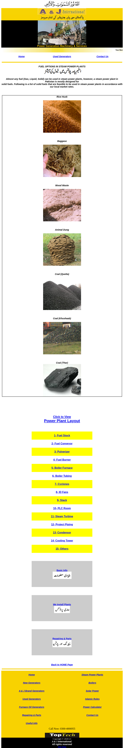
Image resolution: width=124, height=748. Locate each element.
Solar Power (92, 691)
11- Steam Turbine (62, 516)
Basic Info (62, 570)
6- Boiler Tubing (62, 476)
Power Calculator (92, 707)
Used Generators (62, 56)
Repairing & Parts (61, 638)
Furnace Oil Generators (31, 707)
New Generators (31, 683)
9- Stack (62, 500)
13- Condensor (62, 532)
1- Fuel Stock (62, 435)
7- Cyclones (62, 484)
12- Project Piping (62, 524)
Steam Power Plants (92, 674)
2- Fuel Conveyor (62, 443)
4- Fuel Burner (62, 459)
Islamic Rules (92, 699)
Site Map (62, 747)
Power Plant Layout (62, 419)
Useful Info (31, 723)
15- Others (62, 548)
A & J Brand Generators (31, 691)
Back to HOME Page (62, 664)
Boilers (92, 683)
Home (21, 56)
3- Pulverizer (62, 451)
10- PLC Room (62, 508)
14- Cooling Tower (62, 540)
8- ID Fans (62, 492)
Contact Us (102, 56)
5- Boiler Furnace (62, 467)
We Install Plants (62, 604)
